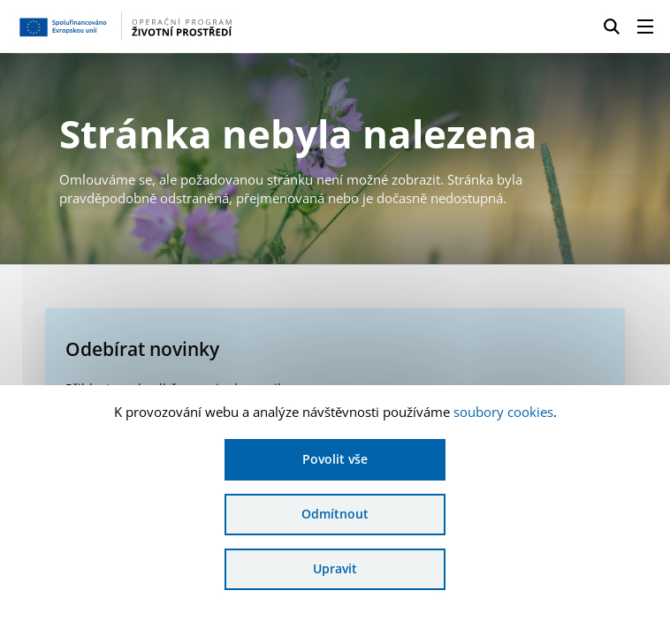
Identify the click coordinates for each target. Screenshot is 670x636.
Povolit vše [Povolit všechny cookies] (335, 458)
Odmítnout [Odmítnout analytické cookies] (335, 513)
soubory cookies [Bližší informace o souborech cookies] (503, 411)
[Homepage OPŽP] (159, 26)
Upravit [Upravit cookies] (335, 568)
